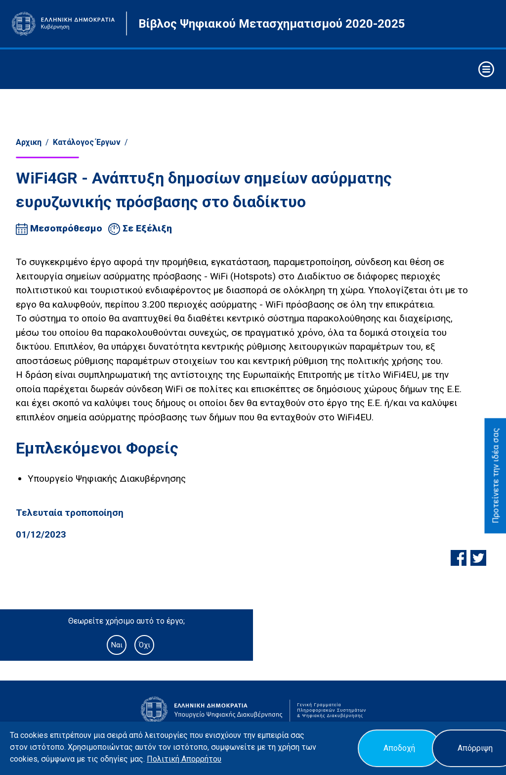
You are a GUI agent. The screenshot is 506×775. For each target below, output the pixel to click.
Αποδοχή (399, 748)
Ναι (117, 644)
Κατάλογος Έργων (87, 142)
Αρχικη (29, 142)
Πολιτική (164, 759)
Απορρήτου (201, 759)
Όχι (144, 644)
